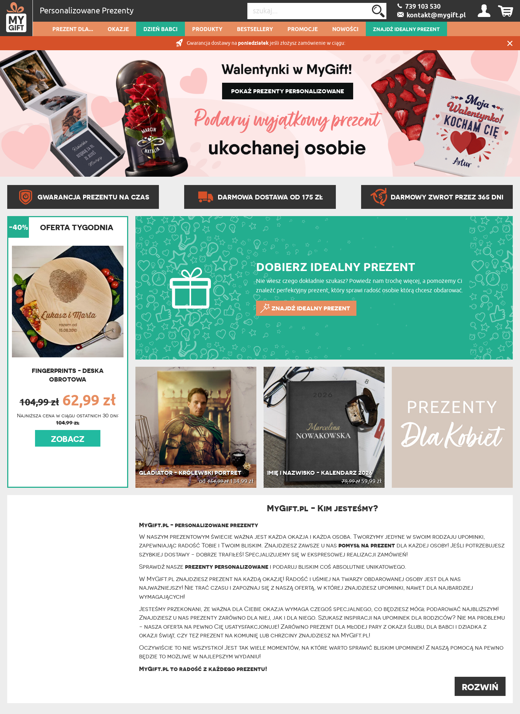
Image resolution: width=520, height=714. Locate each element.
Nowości (345, 29)
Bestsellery (255, 29)
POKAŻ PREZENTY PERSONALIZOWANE (287, 91)
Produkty (207, 29)
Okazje (118, 29)
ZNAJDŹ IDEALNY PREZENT (406, 29)
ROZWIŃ (480, 687)
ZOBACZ (67, 439)
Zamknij (509, 43)
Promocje (302, 29)
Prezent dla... (72, 29)
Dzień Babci (160, 29)
